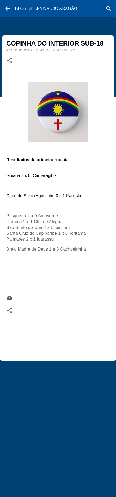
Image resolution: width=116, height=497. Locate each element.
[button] (9, 60)
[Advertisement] (58, 426)
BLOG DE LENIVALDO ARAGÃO (46, 8)
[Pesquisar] (108, 8)
